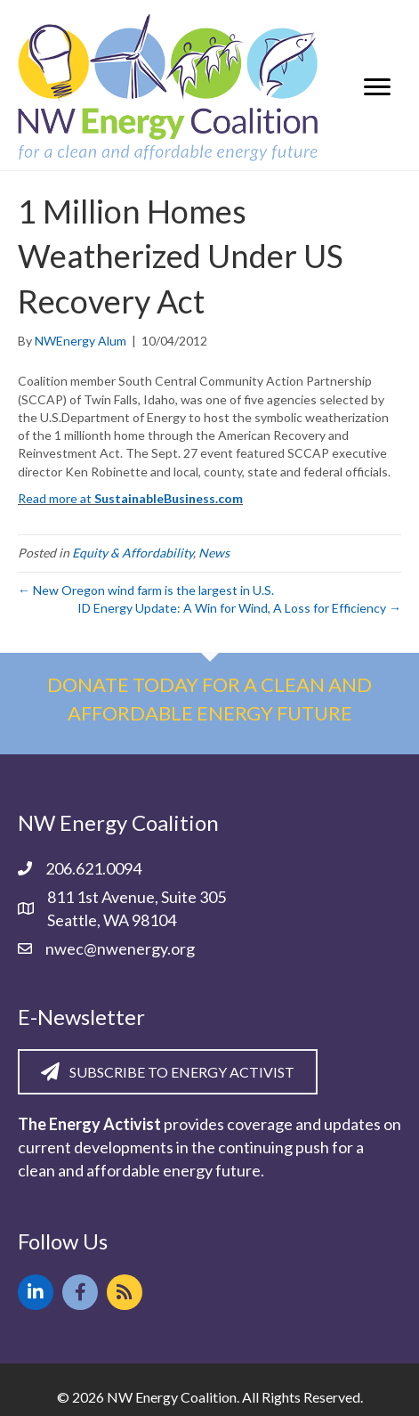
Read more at (130, 498)
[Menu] (377, 87)
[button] (35, 1292)
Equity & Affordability (132, 552)
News (214, 552)
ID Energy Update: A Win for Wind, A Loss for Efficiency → (239, 607)
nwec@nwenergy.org (120, 948)
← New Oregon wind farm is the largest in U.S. (146, 590)
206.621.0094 (93, 868)
